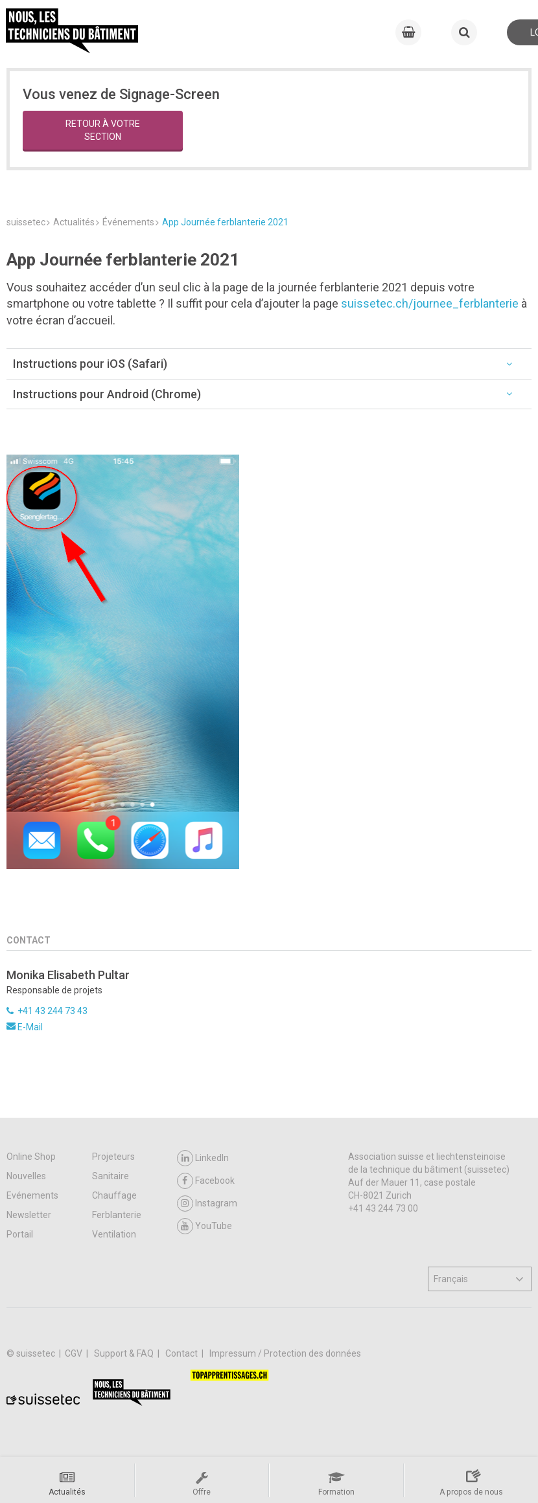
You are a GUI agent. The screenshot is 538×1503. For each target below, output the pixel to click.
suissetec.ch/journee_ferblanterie (430, 303)
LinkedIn (203, 1158)
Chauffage (114, 1195)
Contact (182, 1353)
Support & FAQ (125, 1353)
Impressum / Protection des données (285, 1353)
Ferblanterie (116, 1215)
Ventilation (114, 1234)
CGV (74, 1353)
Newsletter (28, 1215)
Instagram (207, 1203)
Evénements (32, 1195)
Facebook (206, 1181)
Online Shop (31, 1156)
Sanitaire (110, 1176)
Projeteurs (113, 1156)
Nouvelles (26, 1176)
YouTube (204, 1226)
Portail (19, 1234)
